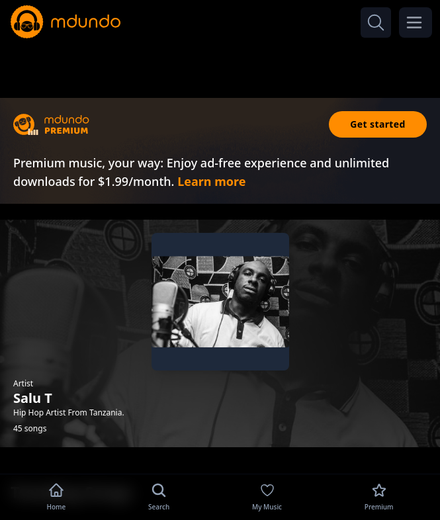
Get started (378, 124)
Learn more (211, 181)
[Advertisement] (220, 64)
